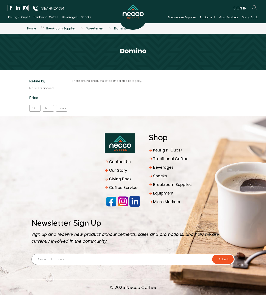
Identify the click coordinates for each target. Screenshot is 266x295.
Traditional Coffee (46, 17)
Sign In (240, 8)
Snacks (86, 17)
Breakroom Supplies (182, 17)
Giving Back (250, 17)
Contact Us (120, 161)
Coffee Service (123, 187)
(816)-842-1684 (52, 8)
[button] (48, 98)
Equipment (207, 17)
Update (61, 108)
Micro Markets (228, 17)
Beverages (70, 17)
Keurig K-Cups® (19, 17)
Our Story (118, 170)
